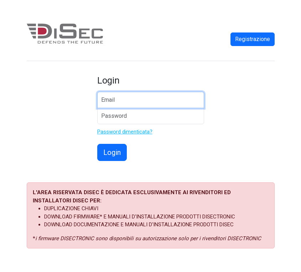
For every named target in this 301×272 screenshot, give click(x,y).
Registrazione (252, 39)
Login (112, 152)
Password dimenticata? (124, 132)
